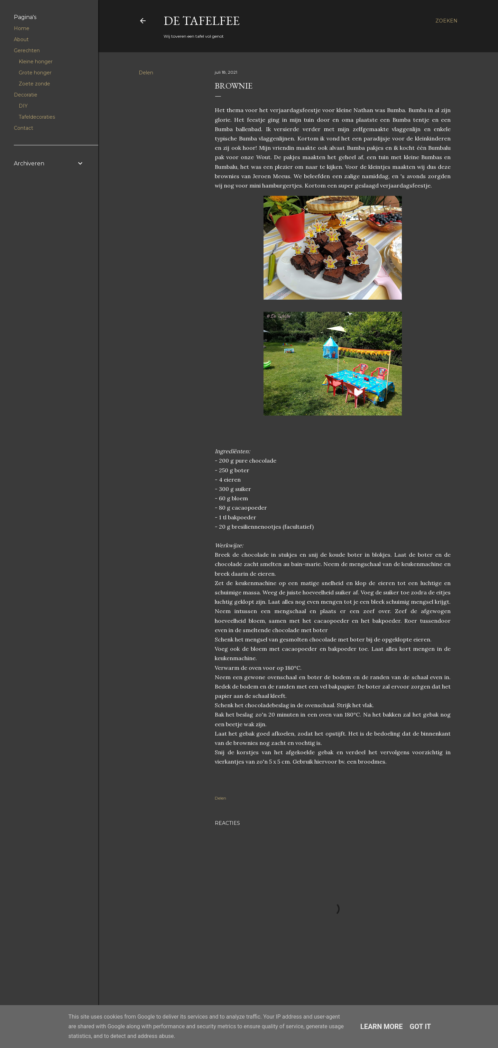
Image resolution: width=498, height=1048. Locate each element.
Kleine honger (36, 61)
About (21, 39)
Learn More (381, 1026)
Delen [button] (146, 73)
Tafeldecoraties (37, 117)
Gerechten (27, 50)
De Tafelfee (202, 20)
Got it (420, 1026)
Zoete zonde (34, 84)
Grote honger (35, 73)
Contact (23, 128)
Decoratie (25, 95)
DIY (23, 106)
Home (21, 28)
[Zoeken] (446, 20)
